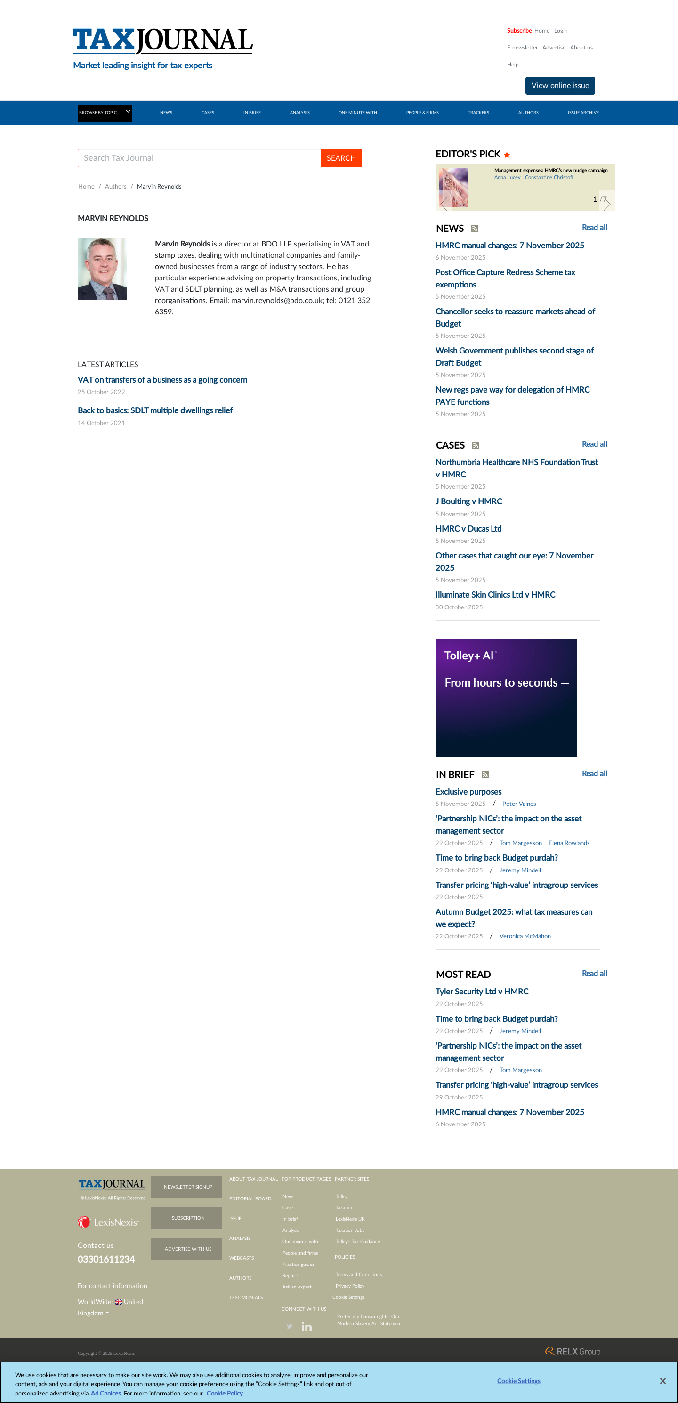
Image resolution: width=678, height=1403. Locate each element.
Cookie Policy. (225, 1398)
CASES (208, 113)
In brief (290, 1219)
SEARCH (341, 158)
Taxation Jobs (350, 1230)
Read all (594, 227)
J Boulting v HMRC (469, 502)
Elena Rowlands (569, 843)
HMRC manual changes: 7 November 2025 (510, 246)
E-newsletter (522, 47)
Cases (288, 1208)
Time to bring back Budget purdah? (497, 858)
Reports (290, 1275)
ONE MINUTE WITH (358, 113)
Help (513, 64)
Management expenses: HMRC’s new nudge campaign (551, 170)
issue (235, 1218)
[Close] (663, 1385)
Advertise (553, 47)
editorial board (250, 1199)
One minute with (300, 1241)
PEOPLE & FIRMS (422, 113)
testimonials (246, 1298)
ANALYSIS (300, 113)
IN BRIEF (252, 113)
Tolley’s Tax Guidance (358, 1241)
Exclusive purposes (468, 792)
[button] (444, 204)
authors (240, 1278)
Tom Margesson (521, 843)
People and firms (300, 1253)
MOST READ (463, 975)
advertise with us (188, 1249)
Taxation (345, 1208)
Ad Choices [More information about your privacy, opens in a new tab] (106, 1398)
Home (541, 30)
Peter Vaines (519, 804)
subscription (188, 1218)
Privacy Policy (350, 1286)
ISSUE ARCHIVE (583, 113)
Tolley (341, 1196)
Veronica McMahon (525, 937)
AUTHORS (528, 113)
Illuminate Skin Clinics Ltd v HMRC (495, 595)
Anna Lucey (507, 177)
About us (581, 47)
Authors (116, 187)
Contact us (96, 1245)
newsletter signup (188, 1187)
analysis (239, 1238)
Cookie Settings (348, 1297)
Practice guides (298, 1264)
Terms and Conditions (359, 1274)
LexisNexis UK (350, 1219)
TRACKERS (478, 113)
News (288, 1196)
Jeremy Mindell (520, 871)
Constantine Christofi (549, 177)
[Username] (199, 158)
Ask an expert (297, 1287)
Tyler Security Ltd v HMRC (482, 992)
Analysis (290, 1230)
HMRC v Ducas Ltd (469, 529)
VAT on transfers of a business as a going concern (162, 380)
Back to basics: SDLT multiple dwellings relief (155, 411)
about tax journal (253, 1179)
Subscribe (519, 30)
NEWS (166, 113)
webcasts (241, 1258)
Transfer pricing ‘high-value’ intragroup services (517, 885)
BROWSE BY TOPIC (105, 111)
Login (561, 30)
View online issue (560, 86)
